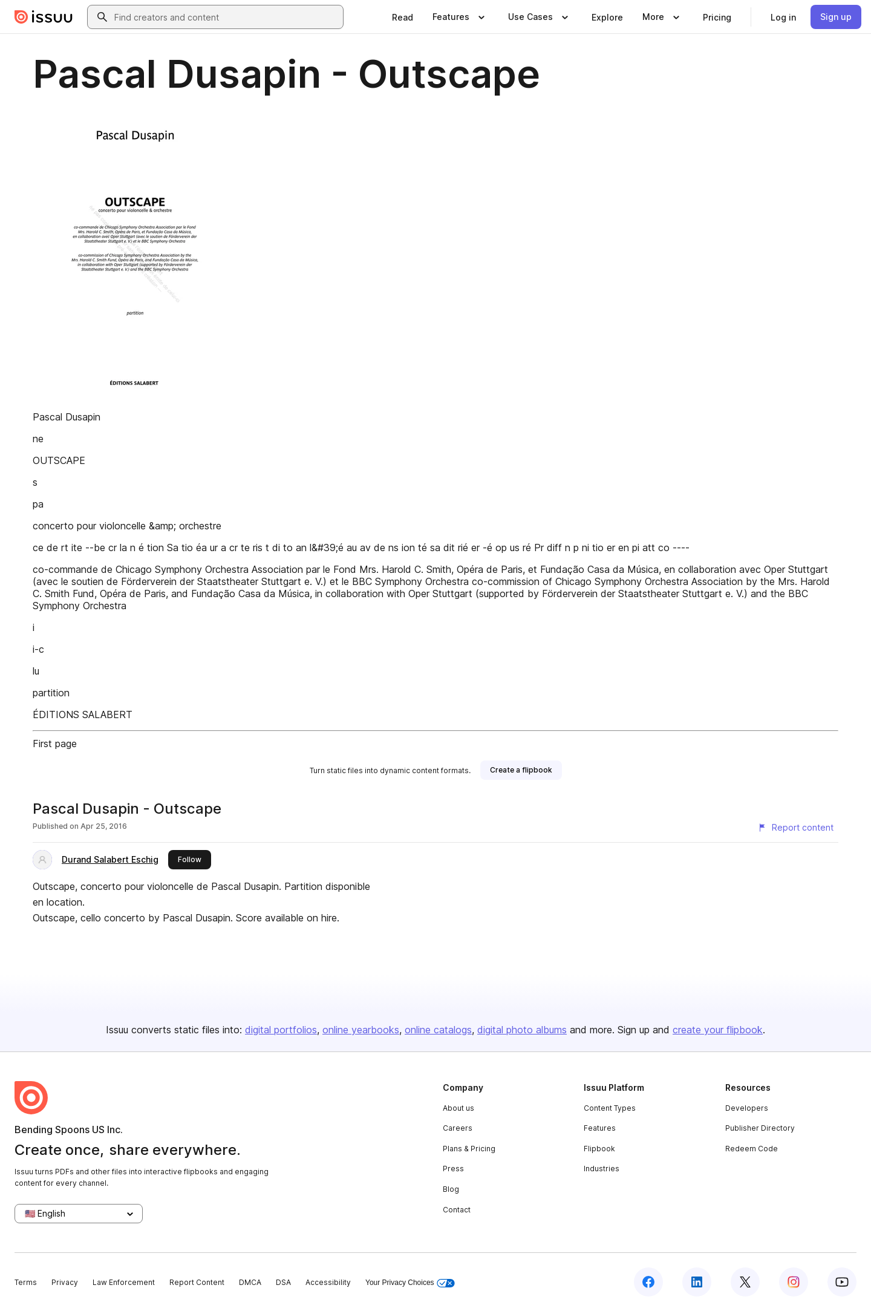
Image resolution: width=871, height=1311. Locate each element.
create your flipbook (718, 1030)
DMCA (250, 1282)
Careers (457, 1128)
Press (453, 1168)
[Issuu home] (43, 17)
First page (55, 743)
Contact (457, 1209)
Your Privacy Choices (410, 1282)
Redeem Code (751, 1148)
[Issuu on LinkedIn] (696, 1281)
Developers (746, 1108)
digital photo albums (522, 1030)
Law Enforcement (124, 1282)
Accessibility (328, 1282)
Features (600, 1128)
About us (458, 1108)
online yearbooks (360, 1030)
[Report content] (795, 827)
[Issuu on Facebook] (648, 1281)
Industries (601, 1168)
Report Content (196, 1282)
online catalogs (438, 1030)
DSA (283, 1282)
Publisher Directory (760, 1128)
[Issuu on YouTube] (841, 1281)
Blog (451, 1189)
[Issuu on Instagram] (793, 1281)
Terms (26, 1282)
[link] (402, 17)
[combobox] (226, 16)
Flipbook (599, 1148)
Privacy (64, 1282)
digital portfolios (281, 1030)
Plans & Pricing (469, 1148)
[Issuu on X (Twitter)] (745, 1281)
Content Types (610, 1108)
